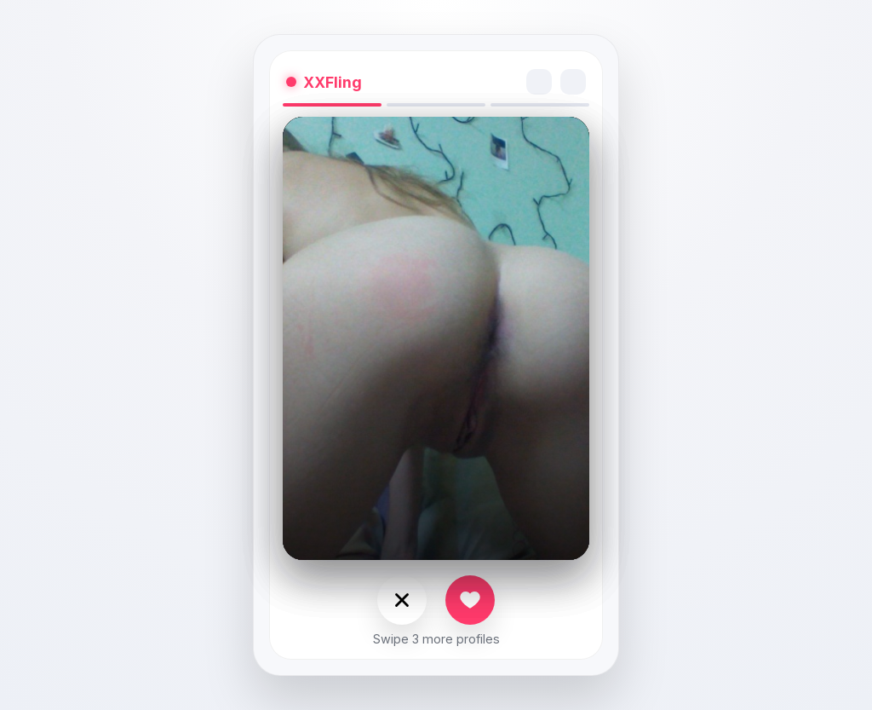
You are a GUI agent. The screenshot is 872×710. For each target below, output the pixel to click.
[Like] (470, 600)
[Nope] (402, 600)
